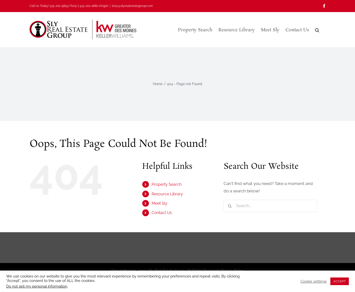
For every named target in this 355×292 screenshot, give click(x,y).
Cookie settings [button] (314, 281)
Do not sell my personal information (36, 286)
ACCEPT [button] (339, 281)
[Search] (230, 206)
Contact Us (162, 212)
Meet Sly (159, 203)
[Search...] (270, 206)
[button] (317, 29)
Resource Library (167, 194)
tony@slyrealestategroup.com (132, 6)
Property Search (166, 184)
